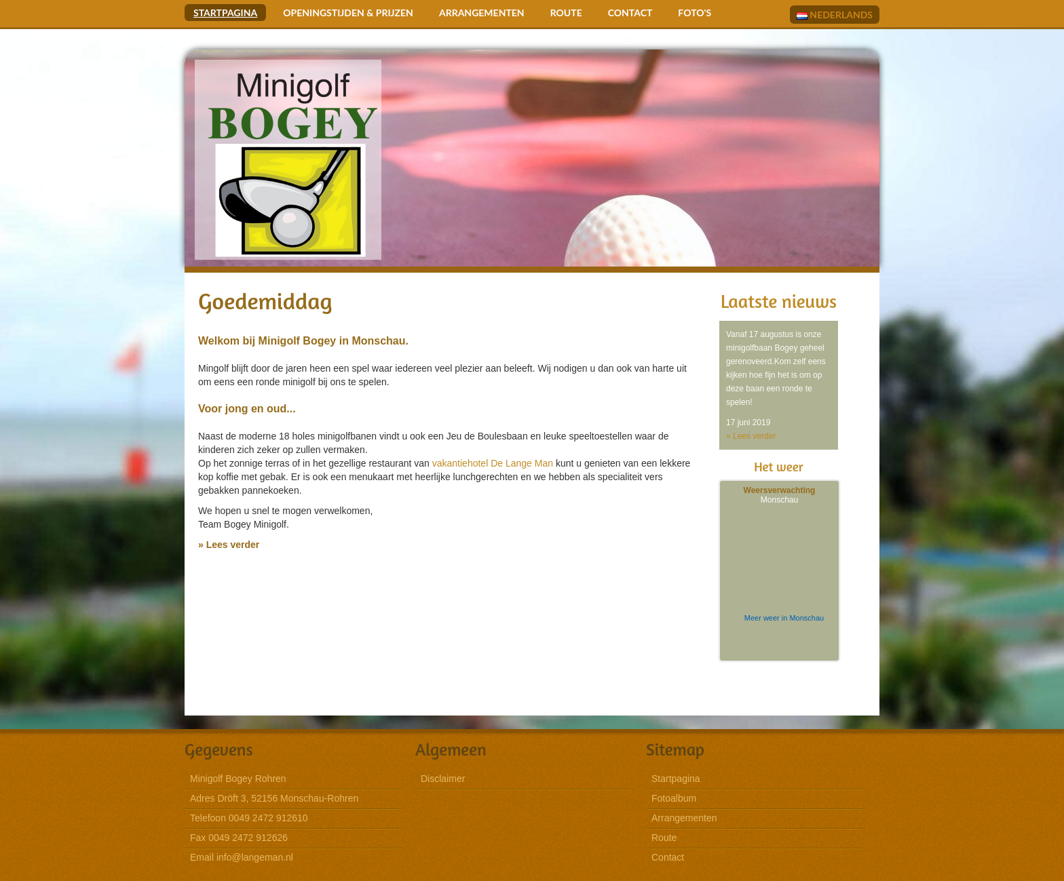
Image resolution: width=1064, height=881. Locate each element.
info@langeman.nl (254, 857)
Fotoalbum (673, 798)
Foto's (694, 12)
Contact (630, 12)
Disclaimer (443, 778)
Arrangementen (482, 12)
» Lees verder (228, 544)
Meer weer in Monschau (784, 618)
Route (566, 12)
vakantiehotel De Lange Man (492, 463)
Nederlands (835, 14)
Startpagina (225, 12)
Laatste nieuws (779, 301)
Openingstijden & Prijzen (348, 12)
